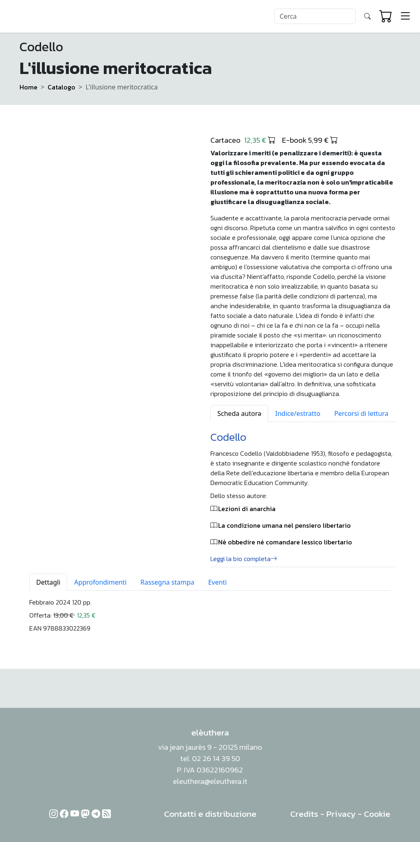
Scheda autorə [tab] (239, 413)
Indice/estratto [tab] (297, 413)
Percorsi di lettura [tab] (361, 413)
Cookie (377, 813)
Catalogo (61, 87)
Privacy (341, 813)
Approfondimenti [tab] (100, 582)
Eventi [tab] (217, 582)
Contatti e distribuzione (210, 813)
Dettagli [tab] (48, 582)
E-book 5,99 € (310, 140)
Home (28, 87)
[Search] (315, 16)
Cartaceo (243, 140)
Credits (304, 813)
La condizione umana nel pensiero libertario (284, 525)
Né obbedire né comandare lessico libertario (285, 542)
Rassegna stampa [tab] (167, 582)
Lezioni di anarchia (247, 508)
